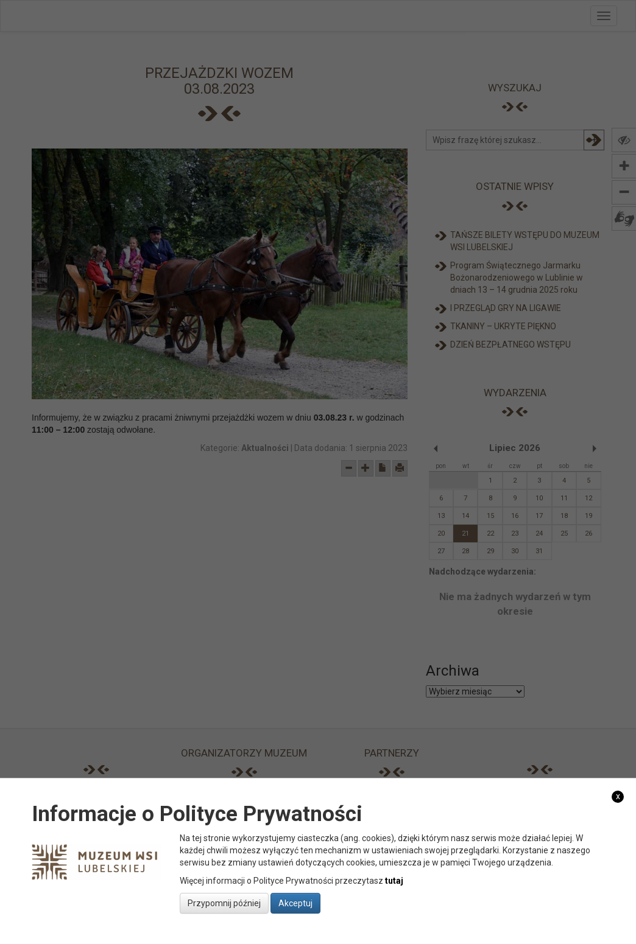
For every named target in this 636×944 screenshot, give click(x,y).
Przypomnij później (224, 903)
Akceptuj (295, 903)
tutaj (394, 881)
